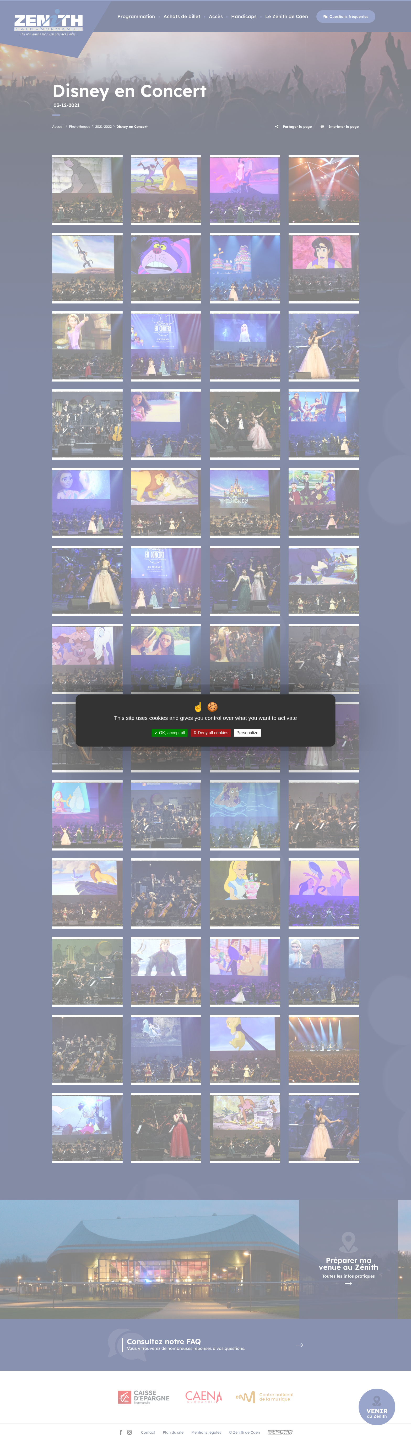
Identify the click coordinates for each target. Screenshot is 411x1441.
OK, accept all (169, 733)
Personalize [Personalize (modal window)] (247, 733)
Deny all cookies (210, 733)
